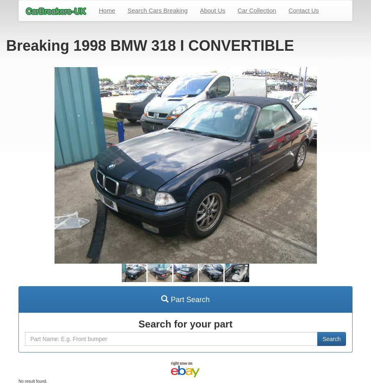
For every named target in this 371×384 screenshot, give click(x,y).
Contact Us (304, 10)
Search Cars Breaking (157, 10)
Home (107, 10)
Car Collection (256, 10)
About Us (212, 10)
